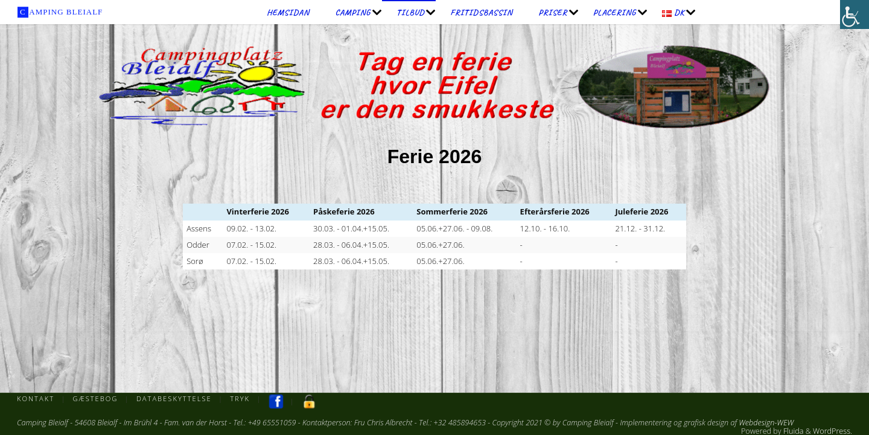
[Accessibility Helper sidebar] (854, 14)
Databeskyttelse (174, 398)
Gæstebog (95, 398)
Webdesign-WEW (766, 422)
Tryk (240, 398)
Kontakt (35, 398)
